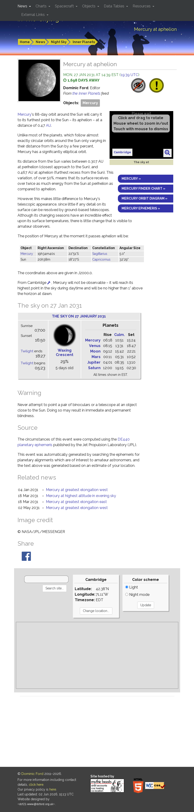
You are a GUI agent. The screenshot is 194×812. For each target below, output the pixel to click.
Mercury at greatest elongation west (77, 490)
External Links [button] (33, 14)
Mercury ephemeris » (141, 208)
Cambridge (122, 152)
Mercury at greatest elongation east (76, 502)
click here (36, 784)
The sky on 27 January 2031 (79, 316)
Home (25, 42)
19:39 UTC (129, 75)
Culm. (119, 334)
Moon (95, 351)
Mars (96, 357)
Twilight (27, 351)
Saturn (94, 368)
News (40, 42)
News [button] (23, 6)
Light (131, 587)
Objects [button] (89, 6)
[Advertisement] (97, 655)
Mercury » (131, 178)
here (52, 789)
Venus (95, 346)
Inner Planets (84, 42)
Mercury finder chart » (143, 188)
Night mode (137, 594)
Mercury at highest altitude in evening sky (81, 496)
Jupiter (94, 362)
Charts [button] (42, 6)
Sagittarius (99, 254)
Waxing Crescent (64, 352)
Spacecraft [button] (65, 6)
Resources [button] (142, 6)
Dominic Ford (32, 774)
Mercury (90, 103)
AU (48, 125)
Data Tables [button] (114, 6)
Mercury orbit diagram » (144, 198)
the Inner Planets (86, 93)
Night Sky (59, 42)
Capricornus (101, 259)
